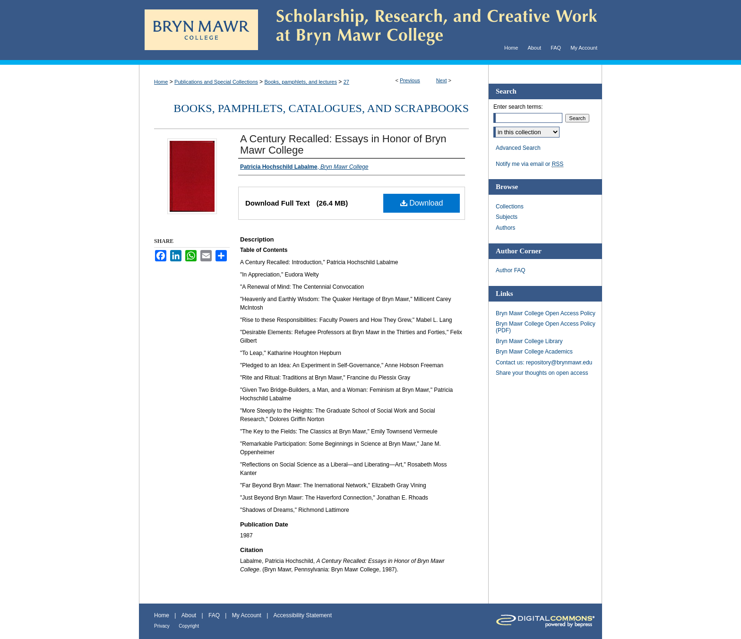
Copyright (189, 626)
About (188, 615)
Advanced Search (518, 148)
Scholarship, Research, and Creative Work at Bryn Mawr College (430, 30)
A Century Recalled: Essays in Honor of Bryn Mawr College (343, 144)
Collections (510, 206)
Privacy (162, 626)
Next (441, 80)
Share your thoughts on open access (542, 373)
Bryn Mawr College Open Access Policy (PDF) (545, 327)
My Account (246, 615)
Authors (505, 228)
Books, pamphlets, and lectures (300, 82)
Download (421, 203)
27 (346, 82)
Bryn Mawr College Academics (534, 351)
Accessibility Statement (303, 615)
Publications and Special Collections (216, 82)
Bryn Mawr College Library (529, 341)
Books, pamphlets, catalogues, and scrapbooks (321, 108)
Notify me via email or (529, 164)
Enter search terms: (518, 107)
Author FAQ (511, 270)
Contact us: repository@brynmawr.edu (544, 362)
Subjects (506, 217)
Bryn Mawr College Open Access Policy (545, 313)
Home (161, 82)
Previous (410, 80)
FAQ (214, 615)
